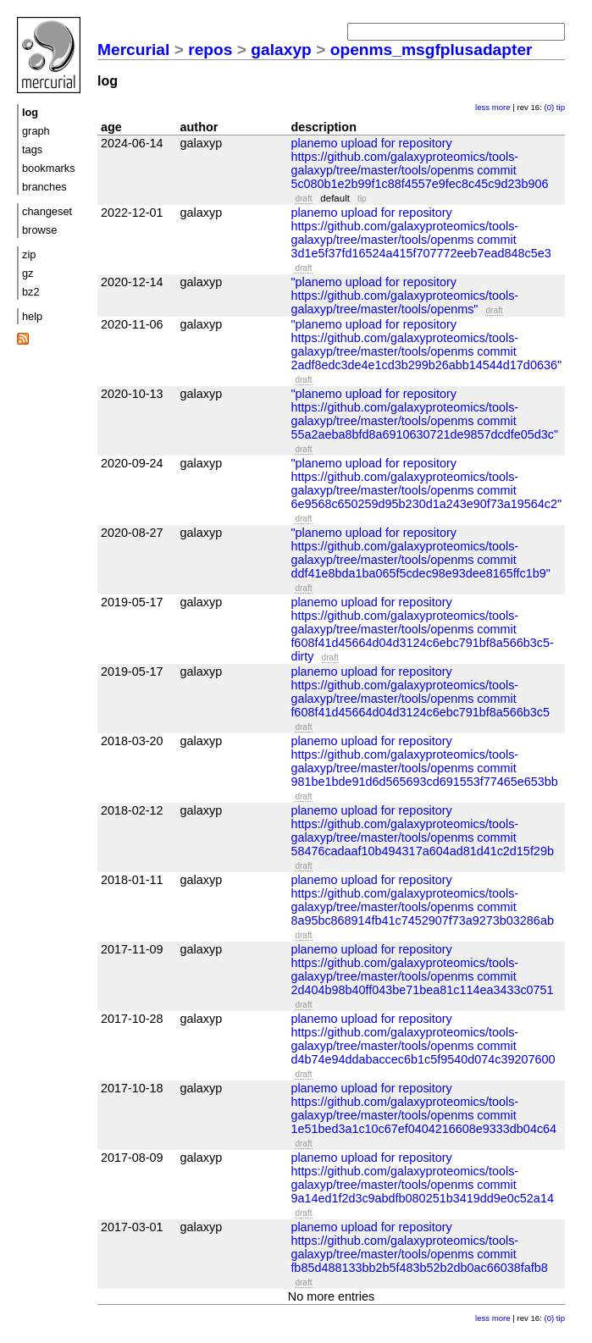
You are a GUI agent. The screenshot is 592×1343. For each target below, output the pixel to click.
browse (39, 230)
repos (210, 49)
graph (36, 130)
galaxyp (281, 49)
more (501, 107)
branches (44, 186)
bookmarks (48, 168)
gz (28, 273)
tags (32, 149)
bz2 (31, 291)
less (482, 107)
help (32, 316)
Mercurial (133, 49)
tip (560, 107)
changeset (47, 211)
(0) (549, 107)
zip (29, 254)
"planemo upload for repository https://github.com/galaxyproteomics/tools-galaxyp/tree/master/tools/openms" (404, 295)
